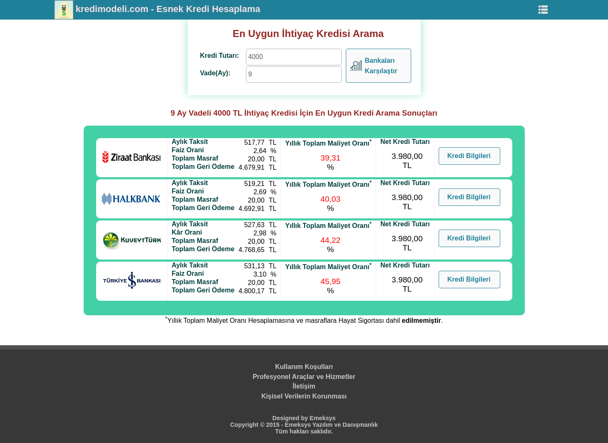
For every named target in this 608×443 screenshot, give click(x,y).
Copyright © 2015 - (257, 424)
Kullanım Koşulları (304, 366)
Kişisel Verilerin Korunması (304, 396)
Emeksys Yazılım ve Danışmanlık (331, 424)
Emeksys (322, 418)
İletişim (304, 386)
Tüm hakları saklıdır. (304, 431)
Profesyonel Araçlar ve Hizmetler (304, 376)
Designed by (291, 418)
